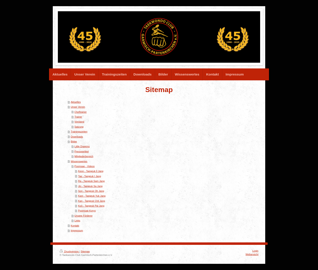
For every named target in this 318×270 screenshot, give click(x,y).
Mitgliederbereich (83, 156)
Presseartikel (81, 151)
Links (77, 220)
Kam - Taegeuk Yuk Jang (92, 195)
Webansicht (252, 254)
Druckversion (70, 251)
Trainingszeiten (79, 131)
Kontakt (75, 225)
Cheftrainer (80, 112)
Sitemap (85, 251)
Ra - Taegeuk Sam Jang (91, 181)
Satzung (78, 126)
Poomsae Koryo (87, 210)
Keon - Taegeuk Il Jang (90, 171)
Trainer (78, 116)
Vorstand (79, 121)
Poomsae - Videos (84, 166)
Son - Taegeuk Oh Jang (91, 191)
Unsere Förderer (83, 215)
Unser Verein (78, 107)
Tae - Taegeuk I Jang (89, 176)
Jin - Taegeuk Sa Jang (90, 186)
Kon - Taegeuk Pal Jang (91, 205)
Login (255, 250)
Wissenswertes (79, 161)
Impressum (77, 230)
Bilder (74, 141)
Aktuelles (76, 102)
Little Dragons (82, 146)
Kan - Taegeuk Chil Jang (91, 201)
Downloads (77, 136)
